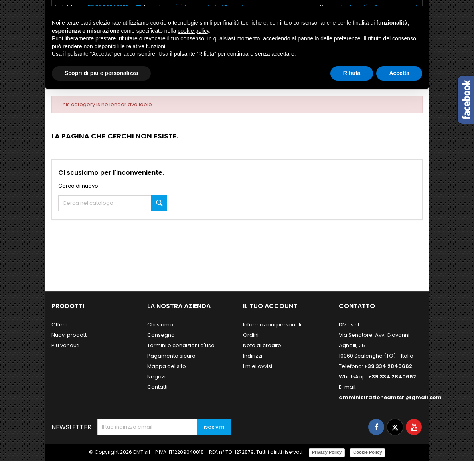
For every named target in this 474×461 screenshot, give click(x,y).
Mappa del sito (166, 366)
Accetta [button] (399, 73)
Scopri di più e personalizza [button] (101, 73)
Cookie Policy (367, 452)
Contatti (157, 387)
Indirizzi (252, 356)
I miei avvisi (257, 366)
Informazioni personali (272, 324)
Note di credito (262, 345)
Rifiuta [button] (352, 73)
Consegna (161, 335)
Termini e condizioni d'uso (181, 345)
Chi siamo (160, 324)
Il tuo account (270, 306)
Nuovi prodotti (69, 335)
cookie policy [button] (193, 31)
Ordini (251, 335)
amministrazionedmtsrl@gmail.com (390, 397)
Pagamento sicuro (171, 356)
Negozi (156, 376)
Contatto (357, 306)
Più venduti (65, 345)
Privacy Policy (327, 452)
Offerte (60, 324)
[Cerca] (112, 203)
